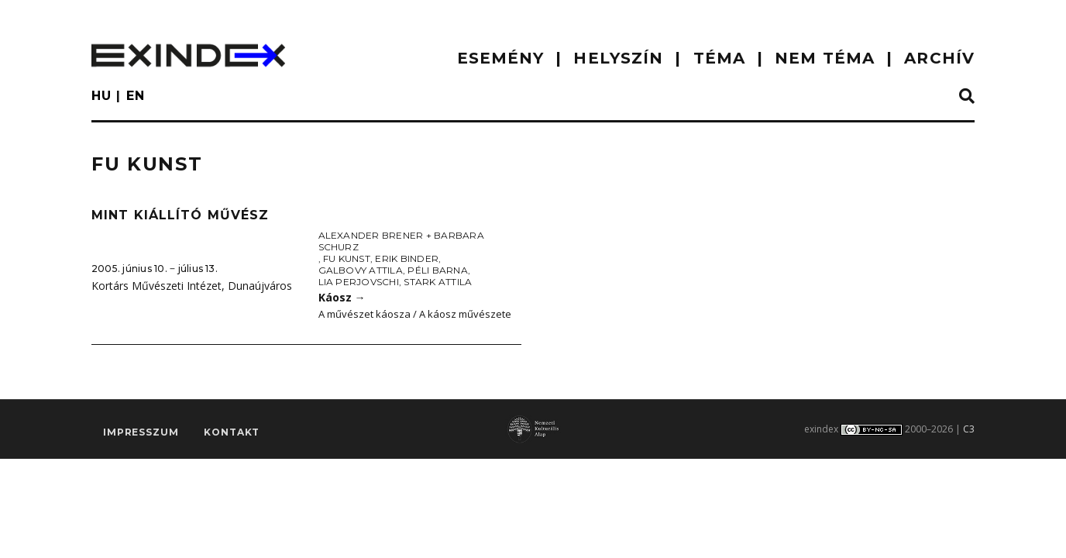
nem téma (825, 58)
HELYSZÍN (618, 58)
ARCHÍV (939, 58)
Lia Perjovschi (358, 282)
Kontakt (232, 432)
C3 (969, 429)
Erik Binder (406, 258)
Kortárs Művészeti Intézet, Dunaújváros (191, 285)
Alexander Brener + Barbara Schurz (401, 241)
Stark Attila (438, 282)
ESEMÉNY (501, 58)
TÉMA (719, 58)
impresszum (140, 432)
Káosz (342, 297)
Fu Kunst (346, 258)
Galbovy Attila (360, 270)
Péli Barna (437, 270)
